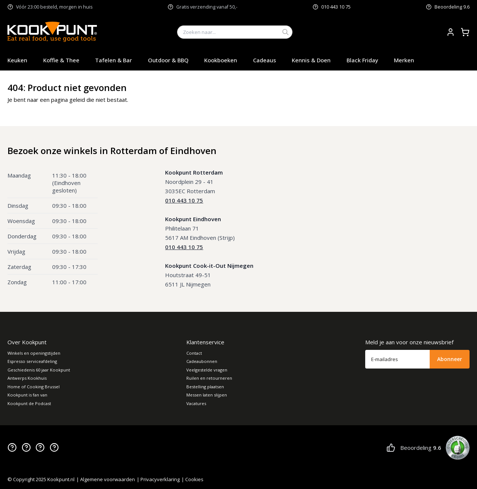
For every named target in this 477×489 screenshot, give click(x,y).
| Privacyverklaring (158, 479)
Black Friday (362, 60)
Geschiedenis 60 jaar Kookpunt (38, 370)
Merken (404, 60)
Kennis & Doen (311, 60)
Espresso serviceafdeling (32, 361)
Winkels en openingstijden (33, 353)
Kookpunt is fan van (27, 395)
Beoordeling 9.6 (452, 7)
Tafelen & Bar (113, 60)
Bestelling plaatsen (205, 386)
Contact (194, 353)
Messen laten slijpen (206, 395)
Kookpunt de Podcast (29, 403)
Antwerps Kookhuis (27, 378)
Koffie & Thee (61, 60)
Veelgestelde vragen (206, 370)
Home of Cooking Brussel (33, 386)
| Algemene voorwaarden (105, 479)
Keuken (17, 60)
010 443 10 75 (336, 7)
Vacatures (196, 403)
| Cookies (192, 479)
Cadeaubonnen (201, 361)
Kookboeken (220, 60)
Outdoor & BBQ (168, 60)
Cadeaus (264, 60)
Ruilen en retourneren (209, 378)
